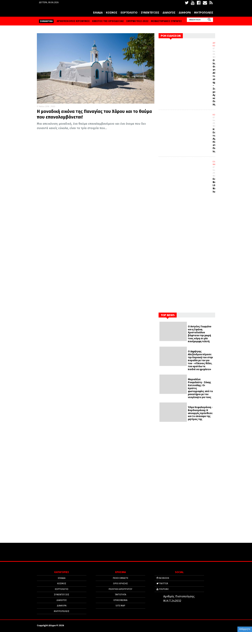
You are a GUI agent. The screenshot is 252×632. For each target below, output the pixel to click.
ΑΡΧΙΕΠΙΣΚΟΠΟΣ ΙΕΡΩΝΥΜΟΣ (73, 21)
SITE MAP (120, 605)
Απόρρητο (244, 629)
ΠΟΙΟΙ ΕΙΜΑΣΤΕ (120, 578)
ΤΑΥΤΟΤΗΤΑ (120, 594)
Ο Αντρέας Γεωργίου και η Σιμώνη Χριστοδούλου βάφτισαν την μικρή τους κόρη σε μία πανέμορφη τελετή (199, 334)
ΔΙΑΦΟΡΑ (185, 12)
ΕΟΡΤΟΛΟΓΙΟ (129, 12)
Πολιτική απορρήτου (120, 589)
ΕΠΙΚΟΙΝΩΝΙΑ (120, 599)
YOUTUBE (162, 589)
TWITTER (162, 583)
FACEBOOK (162, 578)
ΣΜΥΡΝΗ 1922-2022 (137, 21)
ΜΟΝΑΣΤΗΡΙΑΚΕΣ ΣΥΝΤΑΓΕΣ (166, 21)
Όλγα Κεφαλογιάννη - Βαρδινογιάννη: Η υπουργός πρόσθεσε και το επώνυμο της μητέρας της (200, 413)
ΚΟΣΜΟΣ (111, 12)
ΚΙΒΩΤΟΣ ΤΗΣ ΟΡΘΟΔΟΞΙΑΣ (108, 21)
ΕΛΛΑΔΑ (98, 12)
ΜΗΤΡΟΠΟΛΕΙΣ (203, 12)
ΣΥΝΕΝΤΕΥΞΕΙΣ (150, 12)
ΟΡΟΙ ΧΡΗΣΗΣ (120, 583)
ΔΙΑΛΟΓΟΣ (169, 12)
